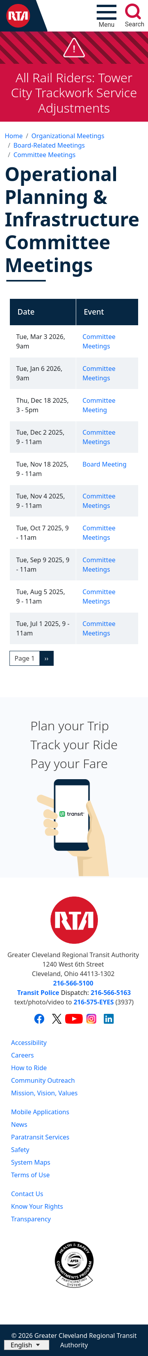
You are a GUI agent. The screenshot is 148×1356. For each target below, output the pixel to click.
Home (14, 136)
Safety (20, 1149)
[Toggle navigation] (106, 15)
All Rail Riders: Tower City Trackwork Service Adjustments (74, 92)
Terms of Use (30, 1175)
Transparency (31, 1219)
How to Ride (29, 1067)
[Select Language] (26, 1345)
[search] (133, 11)
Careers (22, 1055)
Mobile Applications (40, 1112)
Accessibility (29, 1042)
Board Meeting (104, 464)
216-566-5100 (73, 983)
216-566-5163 (111, 992)
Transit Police (38, 992)
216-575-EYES (93, 1002)
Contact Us (27, 1193)
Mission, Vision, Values (44, 1093)
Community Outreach (43, 1080)
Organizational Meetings (67, 136)
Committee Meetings (44, 154)
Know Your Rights (37, 1206)
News (19, 1124)
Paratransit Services (40, 1137)
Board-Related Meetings (49, 145)
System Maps (31, 1162)
